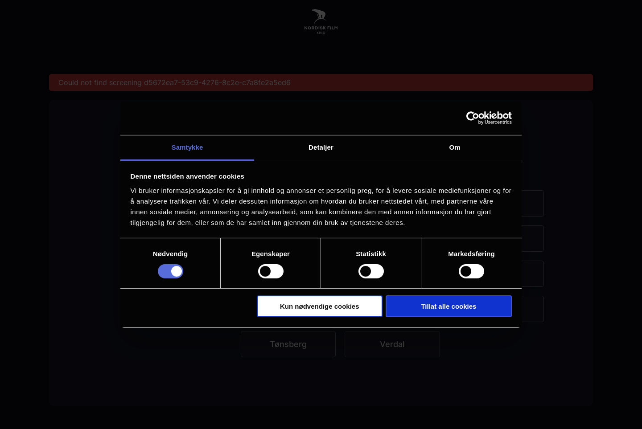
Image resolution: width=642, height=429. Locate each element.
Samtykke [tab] (187, 147)
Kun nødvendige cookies (319, 306)
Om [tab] (454, 147)
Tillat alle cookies (448, 306)
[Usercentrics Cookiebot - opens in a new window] (473, 118)
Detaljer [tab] (321, 147)
